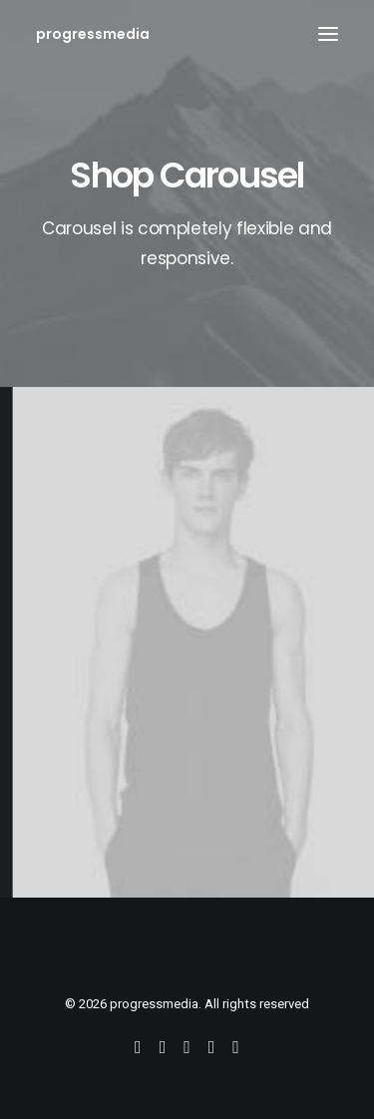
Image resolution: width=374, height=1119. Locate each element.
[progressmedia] (93, 34)
